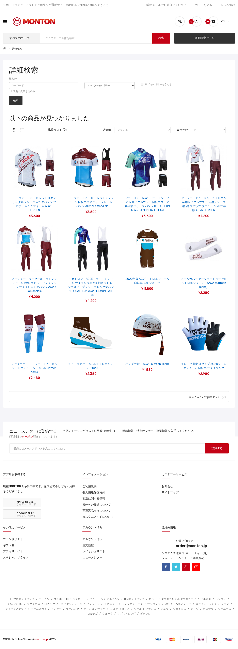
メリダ (195, 608)
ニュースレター (92, 557)
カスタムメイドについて (98, 517)
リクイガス (33, 603)
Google (186, 567)
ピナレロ (145, 613)
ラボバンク (72, 608)
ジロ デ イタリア (119, 608)
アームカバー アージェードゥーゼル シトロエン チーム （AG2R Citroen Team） (204, 283)
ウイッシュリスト (93, 551)
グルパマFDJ (14, 603)
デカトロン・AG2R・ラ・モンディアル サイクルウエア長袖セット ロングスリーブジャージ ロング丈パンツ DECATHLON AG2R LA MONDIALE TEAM (91, 287)
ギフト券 (8, 545)
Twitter (176, 567)
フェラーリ (93, 603)
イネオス (206, 599)
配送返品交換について (96, 510)
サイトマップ (170, 492)
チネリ (165, 608)
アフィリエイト (13, 551)
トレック (56, 608)
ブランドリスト (13, 539)
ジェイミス (179, 608)
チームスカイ (39, 608)
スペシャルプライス (16, 557)
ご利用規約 (89, 486)
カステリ (208, 608)
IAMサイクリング (134, 599)
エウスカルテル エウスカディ (178, 599)
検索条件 (14, 78)
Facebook (166, 567)
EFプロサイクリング (22, 599)
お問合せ (167, 486)
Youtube (196, 567)
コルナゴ (92, 613)
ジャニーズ (224, 608)
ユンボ (58, 599)
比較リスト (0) (57, 130)
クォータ (107, 613)
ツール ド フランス (145, 608)
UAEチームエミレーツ (178, 603)
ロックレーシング (206, 603)
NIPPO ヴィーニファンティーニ (63, 603)
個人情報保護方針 (93, 492)
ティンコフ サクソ (94, 608)
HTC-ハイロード (76, 599)
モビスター (110, 603)
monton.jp (41, 639)
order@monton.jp (191, 546)
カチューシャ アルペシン (105, 599)
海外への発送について (96, 504)
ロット (153, 599)
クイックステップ (15, 608)
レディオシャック (132, 603)
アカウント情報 (92, 539)
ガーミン (44, 599)
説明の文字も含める (22, 91)
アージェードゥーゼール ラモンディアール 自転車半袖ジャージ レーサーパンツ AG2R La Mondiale (91, 202)
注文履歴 (88, 545)
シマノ (225, 603)
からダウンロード (26, 503)
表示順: (107, 130)
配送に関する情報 (93, 498)
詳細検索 (17, 48)
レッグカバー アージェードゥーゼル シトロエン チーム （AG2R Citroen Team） (34, 368)
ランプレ (221, 599)
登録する (217, 448)
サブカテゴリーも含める (156, 84)
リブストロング (126, 613)
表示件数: (183, 130)
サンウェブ (153, 603)
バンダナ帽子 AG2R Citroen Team (147, 364)
